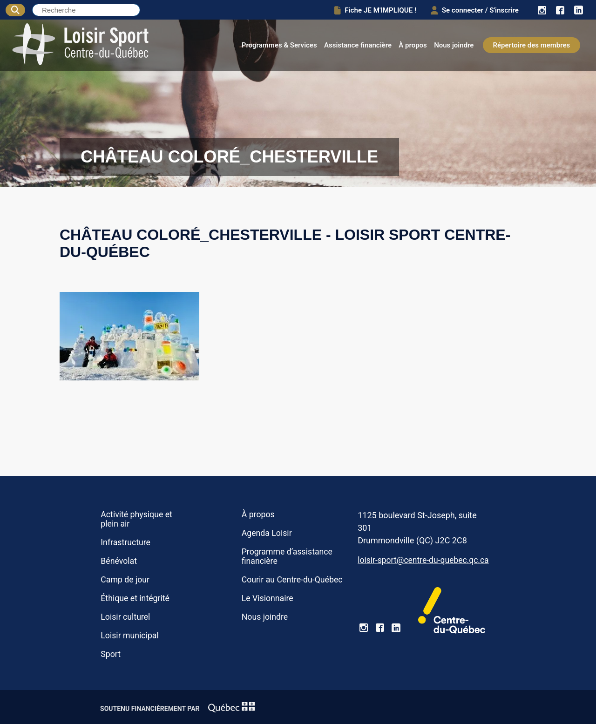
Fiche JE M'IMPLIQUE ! (373, 10)
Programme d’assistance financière (287, 556)
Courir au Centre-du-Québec (292, 579)
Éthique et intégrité (135, 598)
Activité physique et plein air (136, 519)
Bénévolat (119, 561)
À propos (413, 45)
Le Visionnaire (267, 598)
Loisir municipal (129, 635)
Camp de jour (125, 579)
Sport (111, 654)
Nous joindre (454, 45)
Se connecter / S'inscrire (473, 10)
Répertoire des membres (531, 45)
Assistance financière (358, 45)
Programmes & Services (279, 45)
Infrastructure (125, 542)
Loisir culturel (125, 617)
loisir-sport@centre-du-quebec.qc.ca (423, 560)
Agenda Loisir (267, 533)
